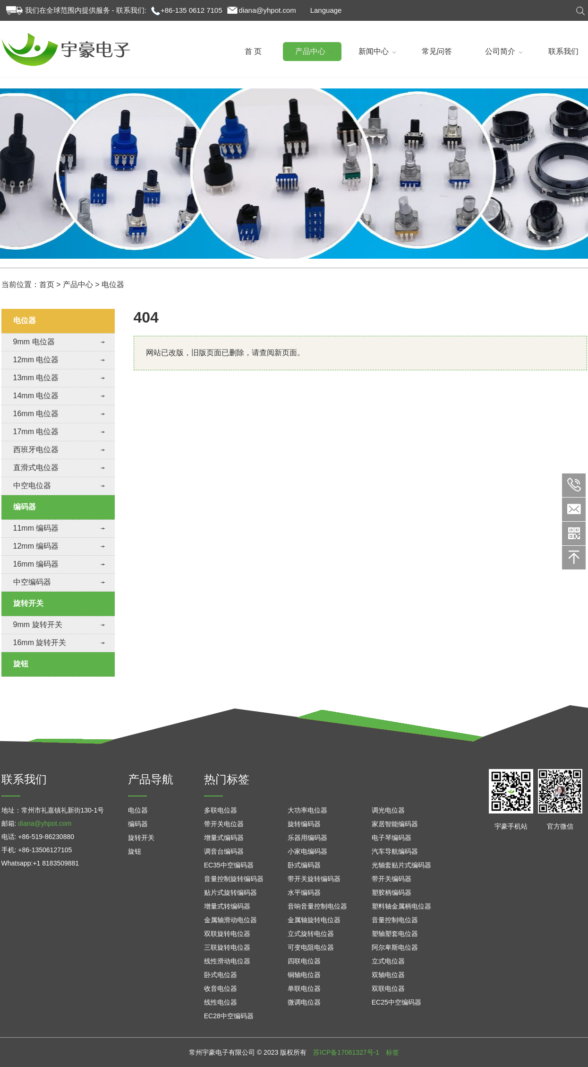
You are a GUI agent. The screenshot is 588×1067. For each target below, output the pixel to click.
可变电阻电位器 (311, 947)
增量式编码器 (224, 837)
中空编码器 (32, 582)
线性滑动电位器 (227, 961)
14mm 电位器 (36, 396)
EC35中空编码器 (229, 865)
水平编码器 (304, 892)
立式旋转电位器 (311, 933)
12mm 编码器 (36, 546)
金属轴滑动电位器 (230, 920)
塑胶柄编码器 (391, 892)
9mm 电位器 (34, 342)
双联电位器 (388, 988)
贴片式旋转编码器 (230, 892)
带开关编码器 (391, 879)
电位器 (113, 284)
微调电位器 (304, 1002)
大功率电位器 (307, 810)
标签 (392, 1052)
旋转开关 (28, 603)
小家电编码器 (307, 851)
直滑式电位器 (36, 468)
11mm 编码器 (36, 528)
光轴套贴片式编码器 (401, 865)
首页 (46, 284)
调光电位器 (388, 810)
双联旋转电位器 (227, 933)
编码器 (24, 507)
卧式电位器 (220, 975)
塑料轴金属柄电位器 (401, 906)
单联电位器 (304, 988)
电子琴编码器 (391, 837)
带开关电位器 (224, 824)
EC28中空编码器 (229, 1016)
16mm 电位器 (36, 414)
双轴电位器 (388, 975)
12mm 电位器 (36, 360)
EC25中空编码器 (396, 1002)
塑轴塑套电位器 (395, 933)
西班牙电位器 (36, 450)
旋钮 (20, 664)
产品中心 (78, 284)
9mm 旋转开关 (37, 625)
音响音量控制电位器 (317, 906)
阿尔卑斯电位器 (395, 947)
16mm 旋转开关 (40, 642)
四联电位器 (304, 961)
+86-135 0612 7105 (191, 10)
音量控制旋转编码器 (234, 879)
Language (326, 10)
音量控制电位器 (395, 920)
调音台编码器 (224, 851)
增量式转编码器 (227, 906)
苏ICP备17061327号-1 (346, 1052)
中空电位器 (32, 485)
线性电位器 (220, 1002)
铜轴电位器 (304, 975)
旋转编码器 (304, 824)
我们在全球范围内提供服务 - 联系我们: (86, 10)
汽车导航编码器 (395, 851)
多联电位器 (220, 810)
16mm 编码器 (36, 564)
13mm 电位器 (36, 378)
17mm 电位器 (36, 432)
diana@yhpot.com (267, 10)
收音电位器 (220, 988)
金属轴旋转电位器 (314, 920)
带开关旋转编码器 (314, 879)
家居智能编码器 (395, 824)
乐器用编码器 (307, 837)
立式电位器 (388, 961)
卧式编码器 (304, 865)
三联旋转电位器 (227, 947)
